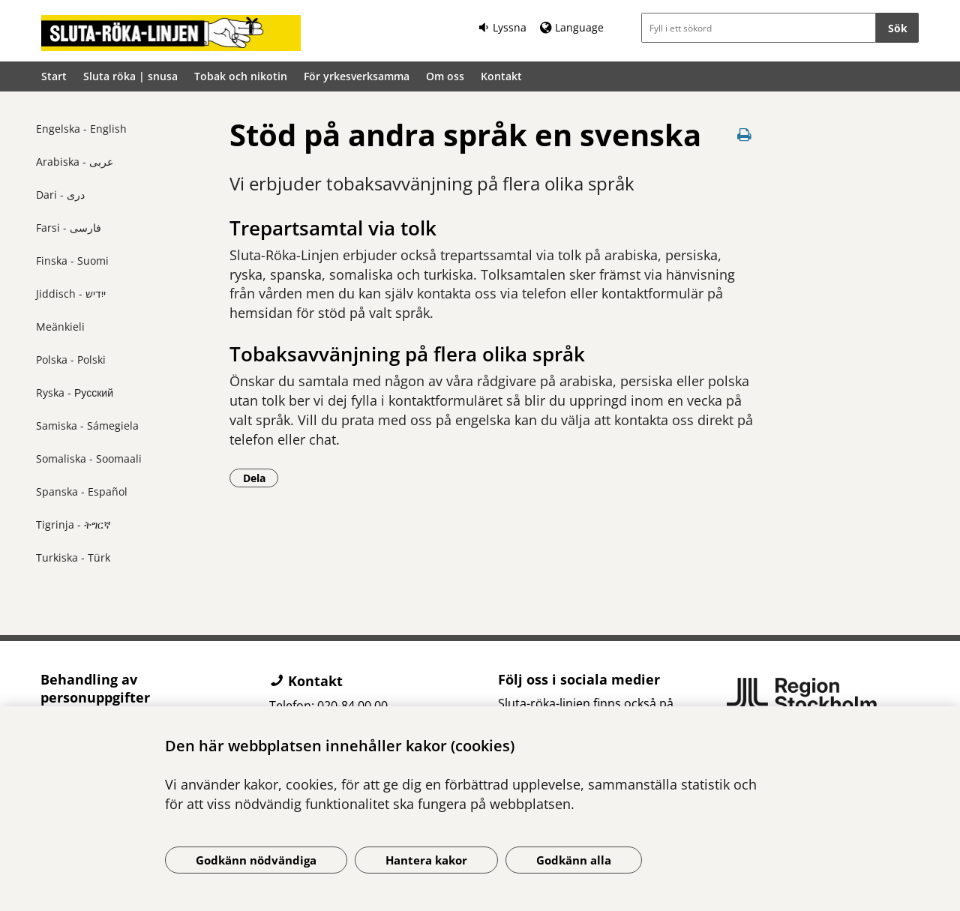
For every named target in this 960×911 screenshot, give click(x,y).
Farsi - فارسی (68, 227)
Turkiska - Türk (73, 557)
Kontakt (501, 76)
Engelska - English (81, 128)
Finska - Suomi (72, 260)
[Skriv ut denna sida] (744, 134)
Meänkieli (60, 326)
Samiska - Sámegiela (87, 425)
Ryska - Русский (74, 392)
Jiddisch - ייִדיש (71, 293)
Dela (261, 477)
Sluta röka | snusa (130, 76)
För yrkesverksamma (357, 76)
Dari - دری (60, 194)
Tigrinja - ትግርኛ (73, 524)
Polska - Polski (71, 359)
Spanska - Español (82, 491)
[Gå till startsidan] (171, 33)
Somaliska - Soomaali (89, 458)
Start (54, 76)
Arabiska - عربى (74, 161)
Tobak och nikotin (240, 76)
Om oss (445, 76)
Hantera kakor (426, 860)
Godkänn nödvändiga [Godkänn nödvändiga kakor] (256, 860)
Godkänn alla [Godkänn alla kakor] (573, 860)
